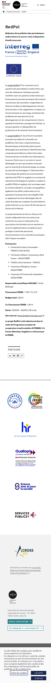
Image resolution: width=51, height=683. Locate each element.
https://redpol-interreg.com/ (30, 315)
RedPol (24, 12)
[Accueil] (3, 12)
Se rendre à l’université (24, 628)
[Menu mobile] (41, 5)
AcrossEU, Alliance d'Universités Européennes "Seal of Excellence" (25, 570)
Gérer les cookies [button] (19, 672)
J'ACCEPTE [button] (38, 673)
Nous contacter (18, 621)
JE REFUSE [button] (38, 678)
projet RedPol (14, 85)
